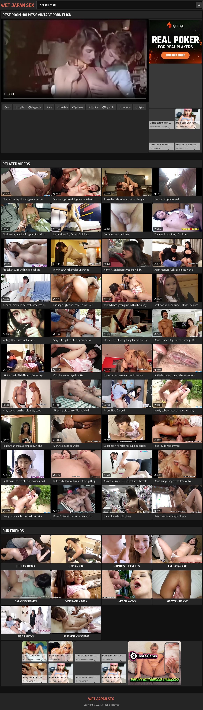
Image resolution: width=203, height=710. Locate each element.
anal (50, 107)
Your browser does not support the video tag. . (75, 60)
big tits (21, 107)
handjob (64, 107)
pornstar (79, 107)
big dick (94, 107)
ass (8, 107)
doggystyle (36, 107)
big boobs (109, 107)
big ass (141, 107)
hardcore (126, 107)
